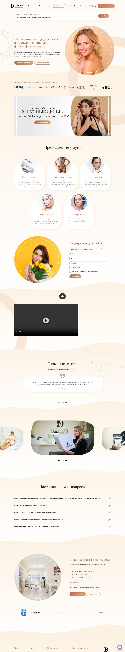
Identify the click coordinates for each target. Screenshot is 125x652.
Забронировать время (43, 62)
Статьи (76, 6)
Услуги (30, 6)
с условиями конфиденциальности (88, 271)
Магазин (69, 6)
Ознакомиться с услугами (24, 62)
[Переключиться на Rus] (95, 6)
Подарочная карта (44, 6)
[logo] (16, 5)
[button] (46, 320)
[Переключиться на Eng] (93, 6)
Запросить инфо (93, 594)
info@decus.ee (74, 582)
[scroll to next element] (62, 296)
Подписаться (75, 276)
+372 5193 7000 (75, 581)
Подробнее (104, 16)
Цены (35, 6)
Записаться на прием (77, 594)
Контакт (82, 6)
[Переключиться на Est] (90, 6)
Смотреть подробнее (42, 122)
